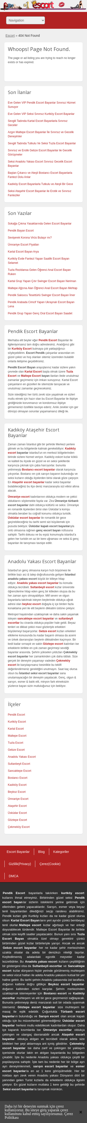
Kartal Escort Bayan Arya (23, 251)
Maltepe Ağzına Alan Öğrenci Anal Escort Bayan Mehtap (42, 288)
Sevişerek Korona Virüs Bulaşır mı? (30, 237)
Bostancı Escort (17, 777)
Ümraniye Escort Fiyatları (23, 244)
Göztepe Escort (17, 820)
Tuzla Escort (15, 742)
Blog (41, 852)
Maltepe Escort (31, 375)
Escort (10, 35)
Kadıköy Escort (17, 784)
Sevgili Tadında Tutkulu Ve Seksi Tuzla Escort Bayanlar (42, 143)
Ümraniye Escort (18, 799)
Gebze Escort (16, 749)
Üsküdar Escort (17, 813)
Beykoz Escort (17, 791)
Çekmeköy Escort (19, 827)
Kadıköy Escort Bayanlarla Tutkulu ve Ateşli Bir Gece (40, 184)
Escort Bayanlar (18, 852)
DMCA (13, 876)
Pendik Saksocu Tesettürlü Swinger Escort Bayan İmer (41, 295)
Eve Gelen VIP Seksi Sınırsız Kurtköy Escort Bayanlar (41, 114)
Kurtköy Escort (17, 721)
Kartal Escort (16, 728)
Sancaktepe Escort (19, 770)
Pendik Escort (16, 714)
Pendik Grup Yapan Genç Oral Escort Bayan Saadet (40, 313)
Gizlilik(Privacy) (20, 864)
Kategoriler (61, 852)
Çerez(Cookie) (49, 864)
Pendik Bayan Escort (21, 230)
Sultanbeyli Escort (19, 763)
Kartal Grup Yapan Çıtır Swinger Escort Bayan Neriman (42, 281)
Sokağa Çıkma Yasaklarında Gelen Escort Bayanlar (39, 223)
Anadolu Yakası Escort (22, 756)
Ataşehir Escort (17, 806)
